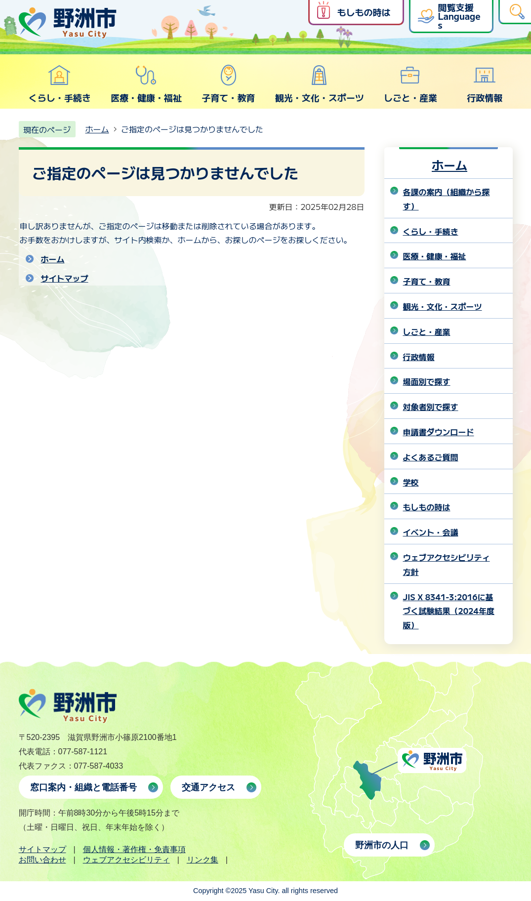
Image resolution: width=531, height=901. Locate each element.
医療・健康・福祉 (146, 84)
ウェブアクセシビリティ (126, 860)
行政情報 (484, 84)
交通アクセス (208, 787)
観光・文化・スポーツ (319, 84)
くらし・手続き (60, 84)
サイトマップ (64, 278)
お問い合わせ (42, 860)
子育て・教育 (228, 84)
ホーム (97, 129)
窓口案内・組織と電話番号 (83, 787)
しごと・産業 (410, 84)
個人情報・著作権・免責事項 (134, 849)
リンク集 (202, 860)
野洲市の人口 (381, 845)
